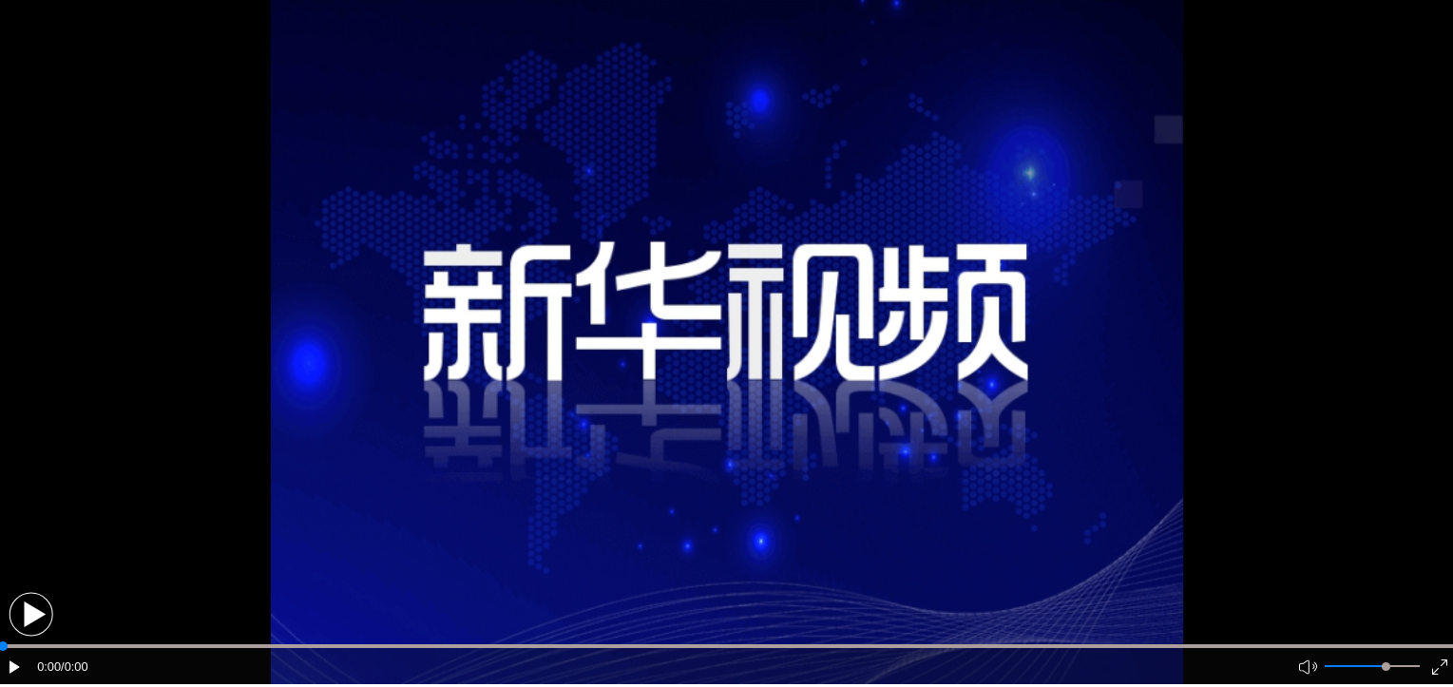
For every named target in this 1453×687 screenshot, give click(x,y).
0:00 (49, 666)
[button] (31, 614)
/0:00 (74, 666)
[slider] (1386, 666)
